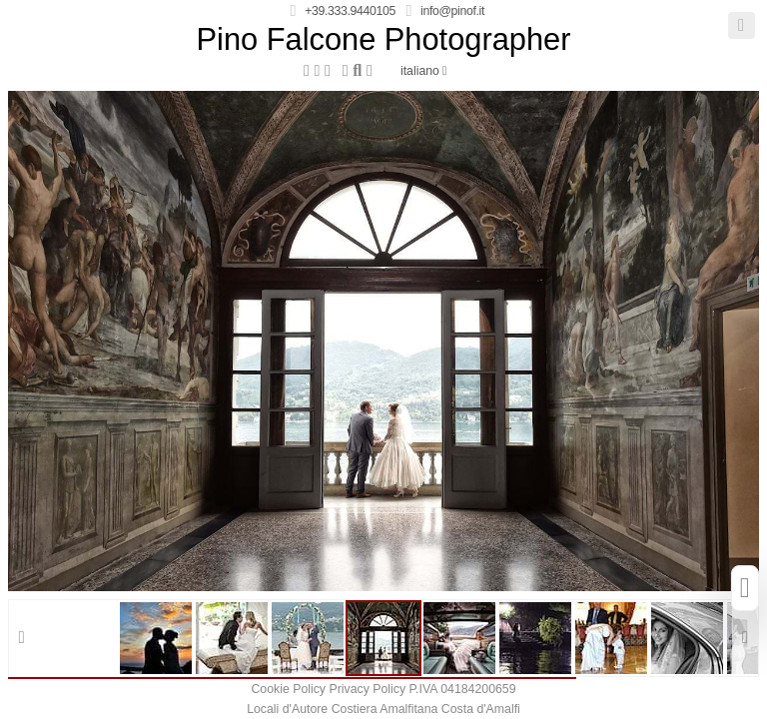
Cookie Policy (288, 689)
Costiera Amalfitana (385, 709)
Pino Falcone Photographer (384, 40)
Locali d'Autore (287, 709)
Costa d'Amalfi (480, 709)
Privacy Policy (367, 689)
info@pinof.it (452, 11)
